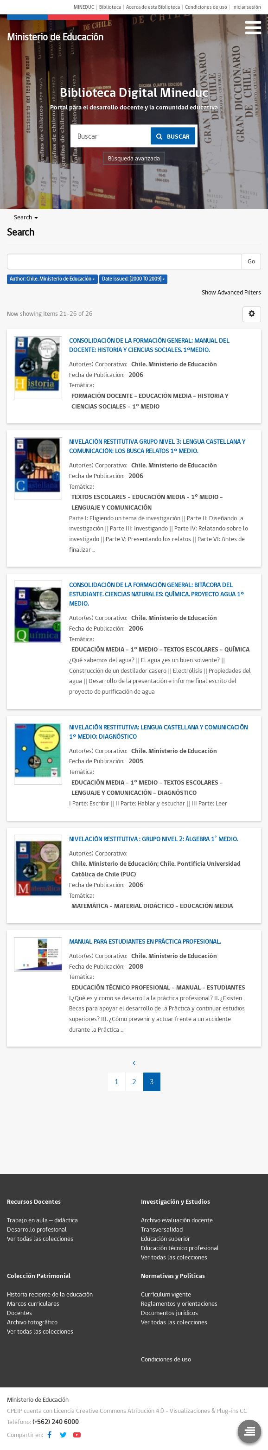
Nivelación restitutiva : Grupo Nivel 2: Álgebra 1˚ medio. (153, 839)
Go (251, 261)
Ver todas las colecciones (40, 1239)
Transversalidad (162, 1229)
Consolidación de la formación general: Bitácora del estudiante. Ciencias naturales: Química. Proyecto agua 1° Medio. (156, 594)
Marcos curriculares (33, 1304)
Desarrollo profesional (37, 1229)
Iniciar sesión (246, 7)
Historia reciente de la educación (50, 1294)
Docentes (19, 1313)
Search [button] (26, 217)
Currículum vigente (166, 1294)
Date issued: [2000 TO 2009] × (133, 278)
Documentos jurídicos (169, 1313)
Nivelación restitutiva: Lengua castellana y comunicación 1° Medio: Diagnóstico (158, 732)
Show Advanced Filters (231, 292)
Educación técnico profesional (180, 1248)
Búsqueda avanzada (134, 158)
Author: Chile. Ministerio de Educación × (52, 278)
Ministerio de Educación (55, 37)
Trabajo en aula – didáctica (42, 1220)
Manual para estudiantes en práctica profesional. (145, 941)
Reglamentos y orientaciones (179, 1304)
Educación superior (165, 1239)
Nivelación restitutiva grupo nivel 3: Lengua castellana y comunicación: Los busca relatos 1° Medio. (157, 446)
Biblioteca (110, 7)
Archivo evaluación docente (177, 1220)
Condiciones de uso (206, 7)
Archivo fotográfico (32, 1322)
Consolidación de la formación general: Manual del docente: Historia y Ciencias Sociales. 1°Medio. (149, 345)
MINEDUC (84, 7)
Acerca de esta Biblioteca (153, 7)
